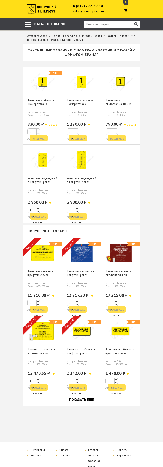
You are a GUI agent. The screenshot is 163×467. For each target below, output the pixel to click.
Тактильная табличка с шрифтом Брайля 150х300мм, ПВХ (119, 353)
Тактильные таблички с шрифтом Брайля (77, 35)
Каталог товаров (36, 35)
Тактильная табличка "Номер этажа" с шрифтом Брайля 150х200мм (80, 105)
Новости (122, 450)
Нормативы (124, 455)
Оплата (63, 450)
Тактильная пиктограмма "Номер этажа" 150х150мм (118, 103)
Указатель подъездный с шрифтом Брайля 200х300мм (42, 182)
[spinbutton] (33, 131)
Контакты (36, 455)
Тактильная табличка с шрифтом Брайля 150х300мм (81, 353)
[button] (38, 130)
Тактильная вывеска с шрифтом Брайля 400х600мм (41, 275)
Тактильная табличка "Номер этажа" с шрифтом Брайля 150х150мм (40, 105)
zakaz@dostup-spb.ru (88, 11)
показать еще (81, 399)
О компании (38, 450)
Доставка (65, 455)
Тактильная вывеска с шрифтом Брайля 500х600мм (80, 275)
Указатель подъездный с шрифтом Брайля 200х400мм (81, 182)
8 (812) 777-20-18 (88, 5)
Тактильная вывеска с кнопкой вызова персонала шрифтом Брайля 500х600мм (41, 355)
